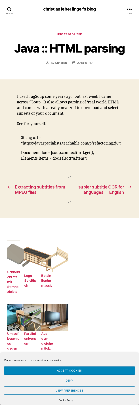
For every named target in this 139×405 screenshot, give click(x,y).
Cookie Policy (66, 400)
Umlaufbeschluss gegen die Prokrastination (13, 348)
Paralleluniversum (30, 338)
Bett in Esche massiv (46, 280)
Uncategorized (69, 34)
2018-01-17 (85, 63)
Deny (69, 380)
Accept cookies (69, 370)
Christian (61, 63)
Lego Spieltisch (30, 280)
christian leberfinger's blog (69, 9)
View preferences (70, 390)
